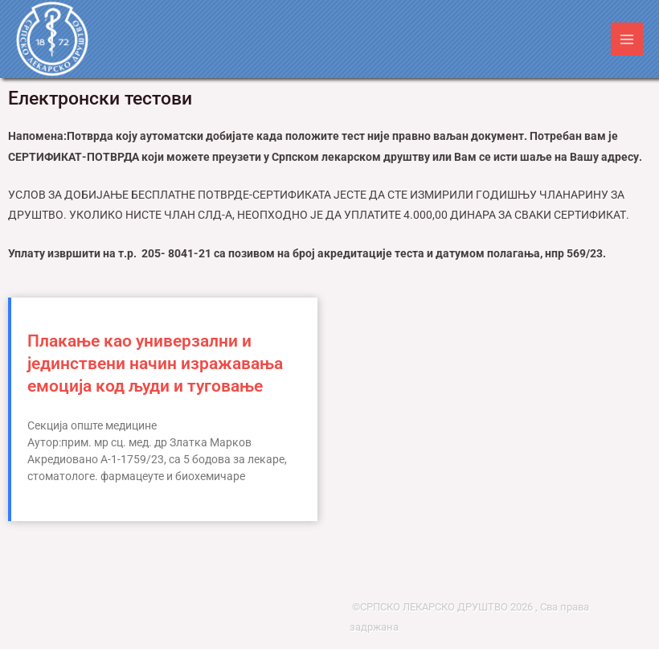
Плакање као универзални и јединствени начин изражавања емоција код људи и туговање (155, 363)
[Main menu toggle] (627, 39)
